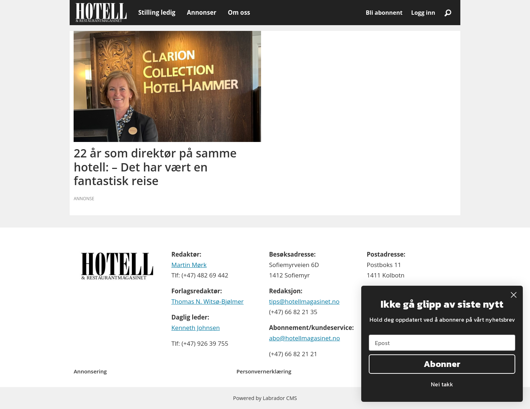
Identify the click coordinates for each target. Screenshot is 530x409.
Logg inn (423, 13)
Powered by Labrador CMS (265, 398)
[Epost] (442, 343)
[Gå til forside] (101, 12)
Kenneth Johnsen (195, 327)
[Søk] (447, 12)
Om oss (239, 12)
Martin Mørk (188, 265)
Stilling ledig (156, 12)
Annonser (201, 12)
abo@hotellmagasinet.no (304, 338)
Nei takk (442, 384)
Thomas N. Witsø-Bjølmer (207, 301)
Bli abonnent (384, 13)
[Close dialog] (513, 295)
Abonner (442, 364)
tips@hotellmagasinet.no (304, 301)
